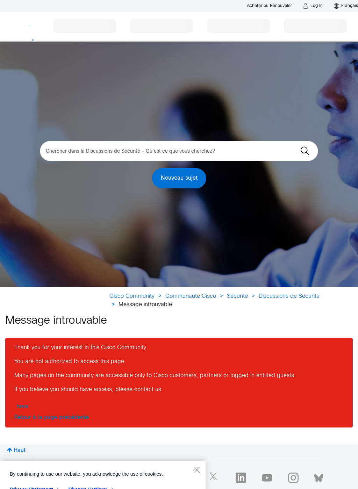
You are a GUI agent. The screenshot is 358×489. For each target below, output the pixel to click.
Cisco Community (132, 296)
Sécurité (237, 296)
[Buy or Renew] (269, 6)
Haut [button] (20, 450)
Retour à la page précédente (51, 417)
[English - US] (346, 6)
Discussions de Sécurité (289, 296)
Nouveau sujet (179, 178)
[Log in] (313, 6)
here (22, 406)
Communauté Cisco (190, 296)
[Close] (196, 480)
